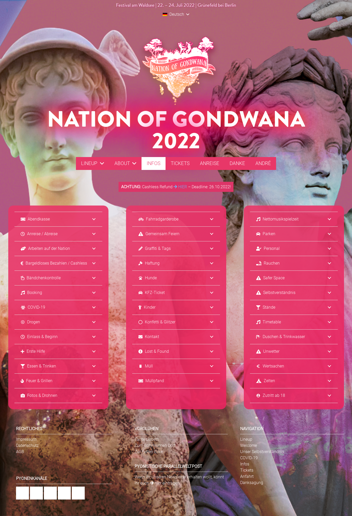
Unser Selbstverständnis (262, 451)
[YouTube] (64, 493)
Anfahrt (247, 476)
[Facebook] (22, 493)
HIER (180, 186)
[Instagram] (36, 493)
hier (155, 483)
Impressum (26, 439)
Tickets (246, 470)
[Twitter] (78, 493)
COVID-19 (249, 457)
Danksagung (251, 482)
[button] (176, 14)
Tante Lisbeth (147, 439)
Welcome (248, 445)
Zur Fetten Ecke (149, 451)
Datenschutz (27, 445)
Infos (244, 464)
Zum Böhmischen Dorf (155, 445)
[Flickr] (50, 493)
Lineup (246, 439)
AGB (20, 451)
